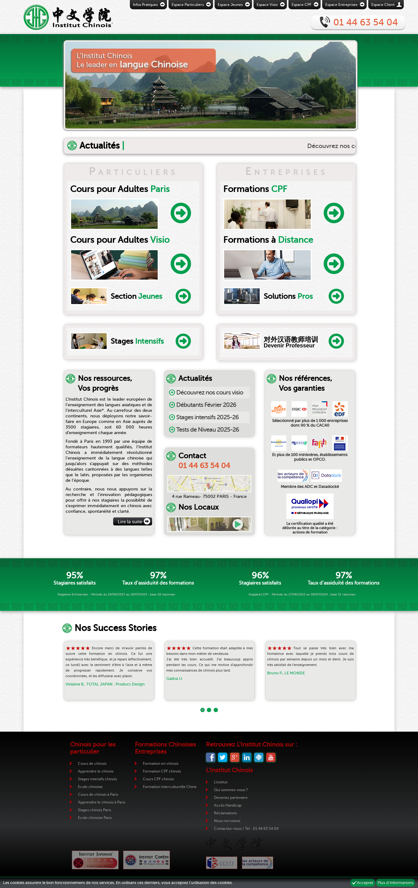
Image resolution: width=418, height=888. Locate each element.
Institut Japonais (95, 860)
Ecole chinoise (90, 787)
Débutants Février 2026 (206, 404)
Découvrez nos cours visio (209, 392)
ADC (257, 862)
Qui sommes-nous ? (231, 790)
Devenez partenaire (231, 797)
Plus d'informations (395, 882)
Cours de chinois (92, 763)
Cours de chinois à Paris (98, 794)
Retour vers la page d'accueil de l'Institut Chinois (59, 17)
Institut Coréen (146, 860)
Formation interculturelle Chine (170, 787)
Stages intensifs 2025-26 (207, 417)
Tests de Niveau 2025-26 (207, 429)
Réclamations (225, 813)
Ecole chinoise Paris (95, 818)
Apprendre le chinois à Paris (101, 802)
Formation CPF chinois (162, 771)
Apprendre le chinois (95, 771)
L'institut (221, 782)
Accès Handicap (227, 805)
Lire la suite (130, 521)
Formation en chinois (160, 763)
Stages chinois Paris (94, 810)
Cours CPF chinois (158, 779)
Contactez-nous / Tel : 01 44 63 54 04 (246, 828)
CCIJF (221, 862)
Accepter (365, 882)
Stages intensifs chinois (97, 779)
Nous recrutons (227, 821)
